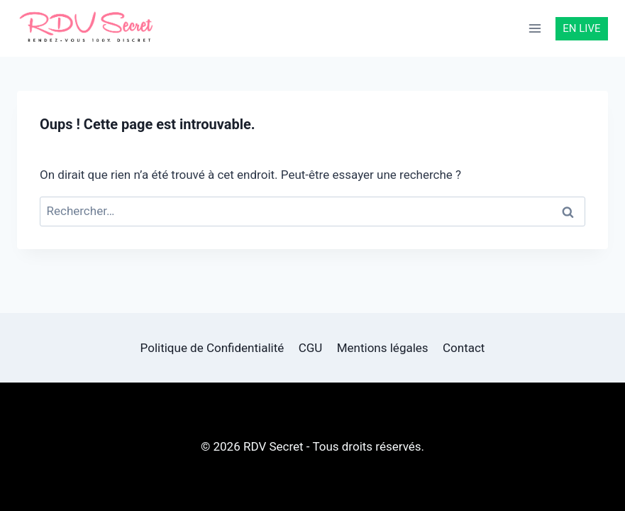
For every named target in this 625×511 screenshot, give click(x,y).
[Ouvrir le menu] (535, 28)
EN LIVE (581, 28)
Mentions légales (382, 348)
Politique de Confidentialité (212, 348)
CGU (311, 348)
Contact (464, 348)
